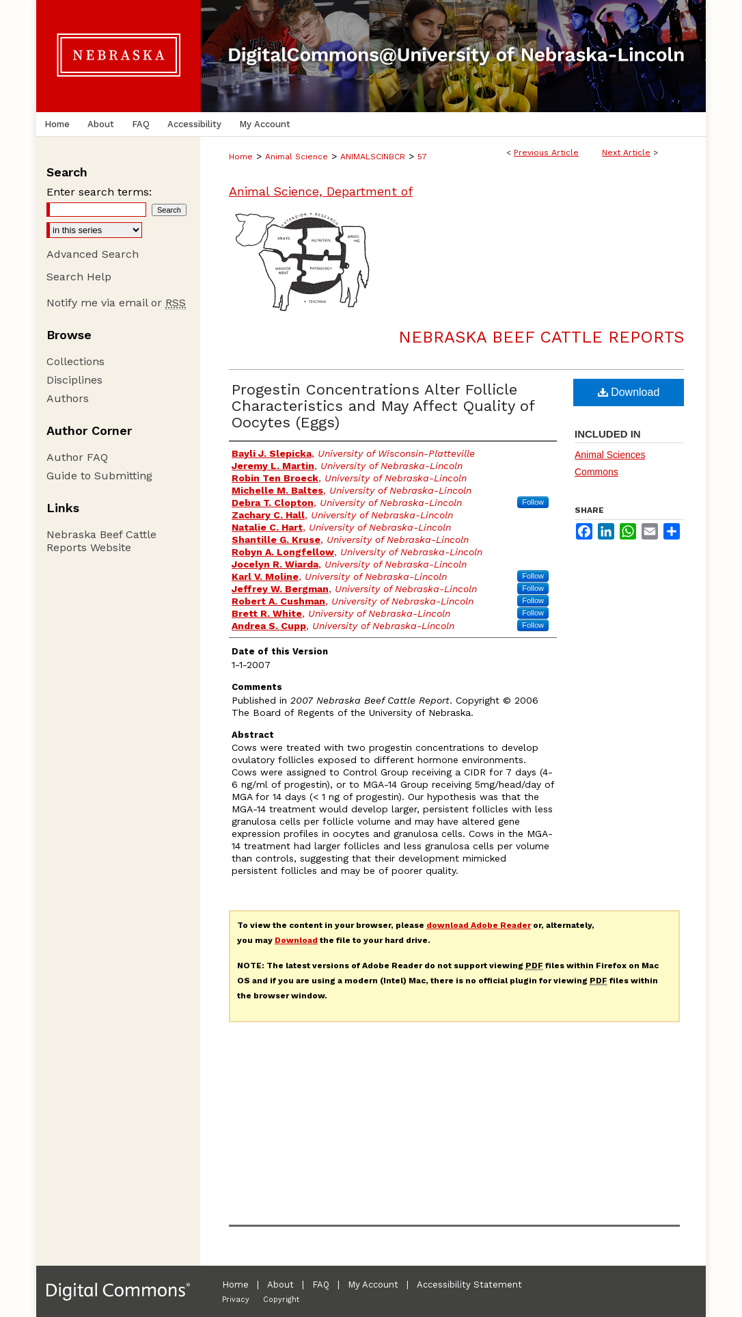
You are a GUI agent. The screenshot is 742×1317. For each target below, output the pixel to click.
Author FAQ (77, 457)
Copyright (281, 1299)
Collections (75, 361)
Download (629, 392)
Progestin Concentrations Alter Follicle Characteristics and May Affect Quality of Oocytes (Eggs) (383, 406)
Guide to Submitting (99, 475)
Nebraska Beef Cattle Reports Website (101, 541)
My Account (373, 1284)
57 (422, 156)
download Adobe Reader (478, 925)
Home (241, 156)
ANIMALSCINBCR (372, 156)
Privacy (235, 1299)
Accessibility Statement (469, 1284)
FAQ (320, 1284)
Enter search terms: (99, 191)
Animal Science (296, 156)
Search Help (78, 276)
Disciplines (74, 379)
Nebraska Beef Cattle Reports (541, 337)
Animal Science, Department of (321, 191)
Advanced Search (92, 254)
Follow (533, 502)
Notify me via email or (116, 302)
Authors (67, 398)
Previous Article (546, 152)
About (280, 1284)
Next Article (626, 152)
